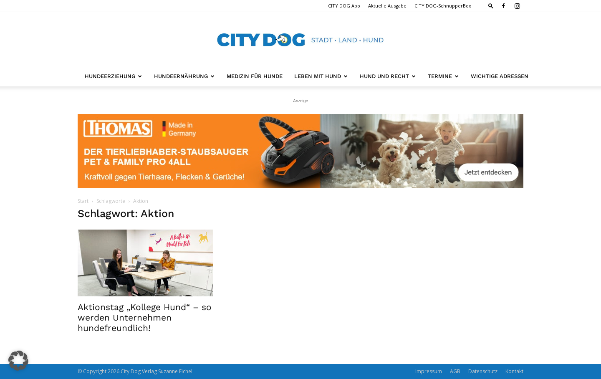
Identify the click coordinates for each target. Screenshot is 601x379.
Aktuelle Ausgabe (387, 6)
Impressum (428, 371)
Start (83, 201)
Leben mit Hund (321, 76)
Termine (443, 76)
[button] (491, 6)
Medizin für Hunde (255, 76)
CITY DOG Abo (344, 6)
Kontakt (514, 371)
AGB (455, 371)
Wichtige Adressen (499, 76)
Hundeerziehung (113, 76)
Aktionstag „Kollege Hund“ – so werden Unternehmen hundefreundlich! (145, 317)
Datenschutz (482, 371)
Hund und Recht (388, 76)
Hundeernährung (184, 76)
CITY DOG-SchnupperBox (442, 6)
